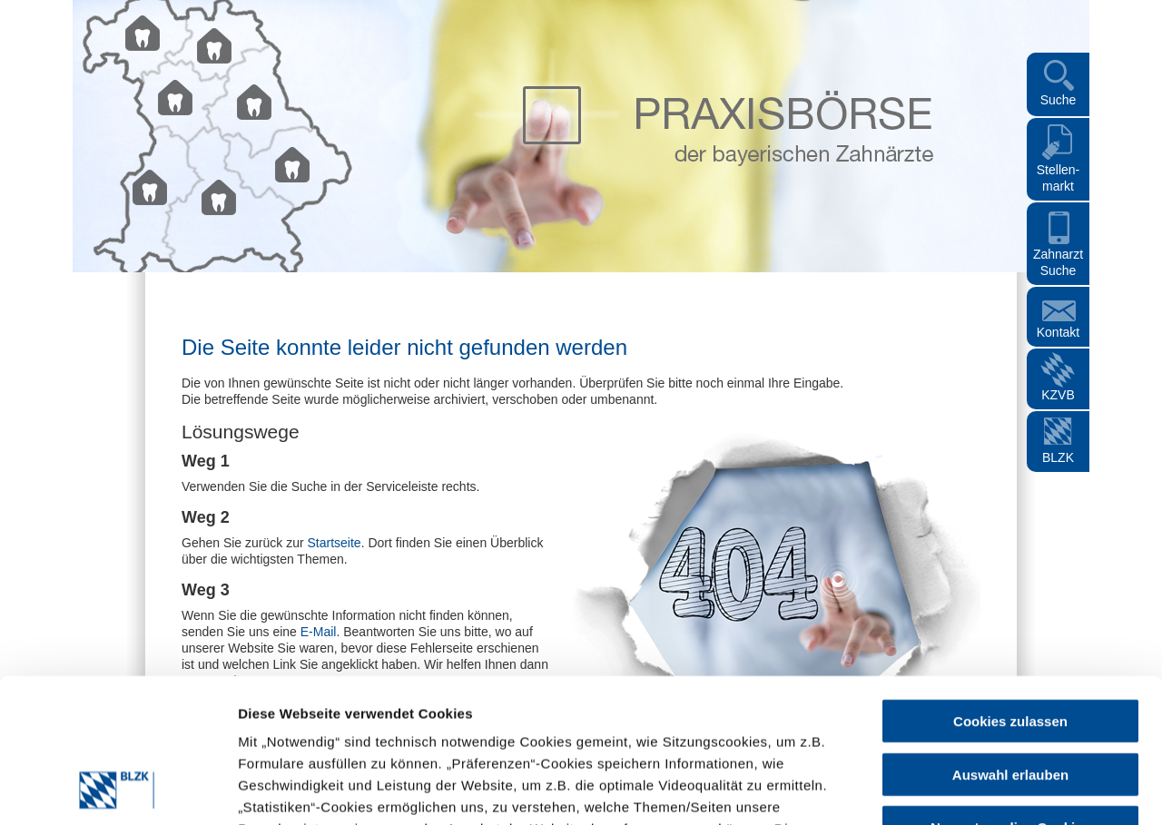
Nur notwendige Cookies (1010, 692)
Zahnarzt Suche (1058, 262)
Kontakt (1058, 332)
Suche (1058, 100)
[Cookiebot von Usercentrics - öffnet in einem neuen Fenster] (117, 789)
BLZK (1058, 457)
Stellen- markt (1058, 177)
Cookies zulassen (1010, 586)
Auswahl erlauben (1010, 639)
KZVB (1058, 395)
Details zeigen (801, 789)
